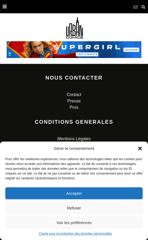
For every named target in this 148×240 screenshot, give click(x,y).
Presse (74, 101)
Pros (74, 107)
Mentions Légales (74, 138)
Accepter (74, 193)
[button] (140, 148)
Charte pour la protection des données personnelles (75, 233)
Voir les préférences (74, 222)
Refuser (74, 208)
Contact (74, 94)
